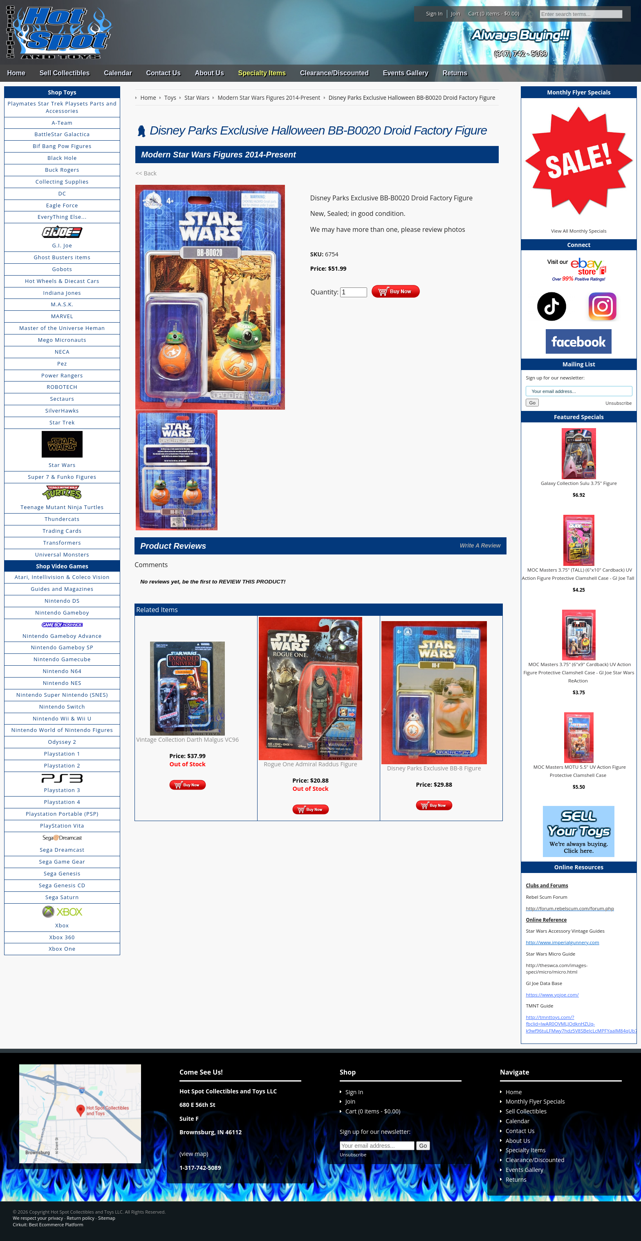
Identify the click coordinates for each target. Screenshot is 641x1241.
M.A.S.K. (62, 304)
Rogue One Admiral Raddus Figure (310, 764)
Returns (455, 73)
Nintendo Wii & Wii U (62, 718)
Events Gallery (405, 73)
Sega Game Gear (62, 861)
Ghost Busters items (62, 257)
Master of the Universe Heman (62, 328)
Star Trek (62, 422)
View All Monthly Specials (578, 231)
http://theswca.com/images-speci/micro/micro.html (556, 968)
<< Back (146, 173)
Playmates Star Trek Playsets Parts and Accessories (62, 107)
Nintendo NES (62, 683)
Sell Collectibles (65, 73)
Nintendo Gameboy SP (62, 647)
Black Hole (62, 158)
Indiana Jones (62, 292)
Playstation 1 (62, 753)
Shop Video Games (62, 566)
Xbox (62, 925)
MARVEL (62, 316)
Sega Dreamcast (62, 849)
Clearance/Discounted (334, 73)
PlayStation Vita (62, 825)
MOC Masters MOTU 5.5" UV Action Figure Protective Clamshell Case (579, 771)
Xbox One (62, 948)
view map (193, 1154)
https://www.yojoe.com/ (552, 995)
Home (16, 73)
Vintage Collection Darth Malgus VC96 (187, 739)
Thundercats (62, 519)
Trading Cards (62, 530)
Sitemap (106, 1218)
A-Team (62, 122)
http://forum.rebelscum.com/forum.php (570, 908)
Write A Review (480, 545)
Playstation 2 (62, 765)
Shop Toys (62, 92)
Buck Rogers (62, 169)
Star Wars (62, 465)
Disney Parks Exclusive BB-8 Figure (434, 768)
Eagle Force (62, 205)
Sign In (434, 13)
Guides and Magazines (62, 588)
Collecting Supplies (62, 181)
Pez (62, 363)
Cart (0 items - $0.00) (494, 13)
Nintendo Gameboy (62, 612)
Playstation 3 (62, 790)
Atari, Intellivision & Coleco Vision (62, 577)
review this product (251, 582)
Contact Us (163, 73)
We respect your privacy (38, 1218)
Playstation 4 (62, 802)
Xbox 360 (62, 937)
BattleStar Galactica (62, 134)
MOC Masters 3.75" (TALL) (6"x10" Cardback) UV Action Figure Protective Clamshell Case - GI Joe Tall (578, 574)
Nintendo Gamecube (62, 659)
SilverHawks (62, 410)
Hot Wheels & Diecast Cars (62, 281)
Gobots (62, 269)
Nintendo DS (62, 600)
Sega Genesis (62, 873)
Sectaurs (62, 398)
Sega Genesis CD (62, 885)
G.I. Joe (62, 245)
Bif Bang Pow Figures (62, 146)
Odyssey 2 (62, 741)
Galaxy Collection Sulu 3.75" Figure (579, 483)
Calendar (118, 73)
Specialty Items (262, 73)
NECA (62, 351)
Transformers (62, 542)
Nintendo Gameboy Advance (62, 636)
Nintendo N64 (62, 671)
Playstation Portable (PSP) (62, 813)
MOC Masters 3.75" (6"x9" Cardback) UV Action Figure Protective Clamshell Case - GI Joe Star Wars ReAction (578, 672)
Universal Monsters (62, 554)
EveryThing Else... (62, 216)
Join (455, 13)
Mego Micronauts (62, 339)
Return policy (80, 1218)
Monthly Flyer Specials (535, 1101)
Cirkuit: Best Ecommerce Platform (48, 1224)
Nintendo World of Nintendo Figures (62, 730)
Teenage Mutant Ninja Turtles (62, 507)
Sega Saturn (62, 897)
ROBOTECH (62, 386)
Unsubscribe (618, 403)
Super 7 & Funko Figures (62, 476)
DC (62, 193)
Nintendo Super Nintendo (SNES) (62, 694)
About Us (209, 73)
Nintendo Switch (62, 706)
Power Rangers (62, 375)
